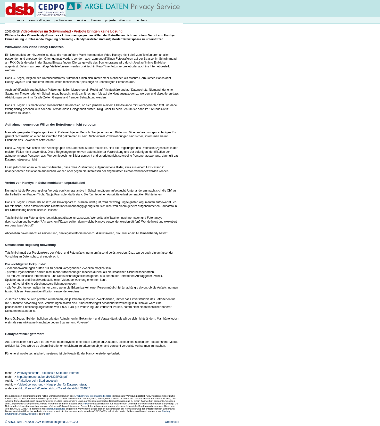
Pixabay (166, 411)
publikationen (63, 20)
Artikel (85, 403)
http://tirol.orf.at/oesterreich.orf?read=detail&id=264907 (54, 388)
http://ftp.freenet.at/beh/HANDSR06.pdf (42, 376)
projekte (110, 20)
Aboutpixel (32, 413)
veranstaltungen (39, 20)
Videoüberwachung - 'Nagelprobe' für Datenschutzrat (52, 384)
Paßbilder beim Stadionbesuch (38, 380)
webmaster (172, 422)
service (81, 20)
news (20, 20)
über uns (125, 20)
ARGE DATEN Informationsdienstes (92, 395)
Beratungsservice (56, 408)
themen (96, 20)
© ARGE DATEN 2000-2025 (23, 422)
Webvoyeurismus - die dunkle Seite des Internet (48, 373)
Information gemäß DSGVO (60, 422)
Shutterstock (11, 413)
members (141, 20)
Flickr (47, 413)
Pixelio (22, 413)
